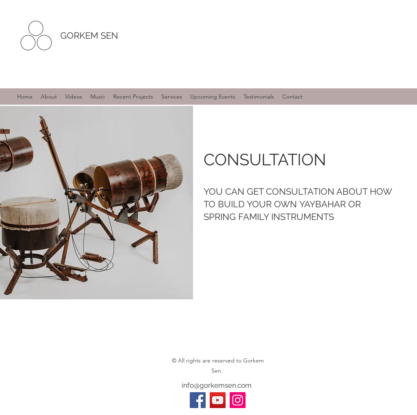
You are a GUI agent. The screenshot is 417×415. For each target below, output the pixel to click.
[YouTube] (218, 400)
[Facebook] (198, 400)
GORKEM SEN (89, 35)
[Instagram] (238, 400)
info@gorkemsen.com (217, 385)
